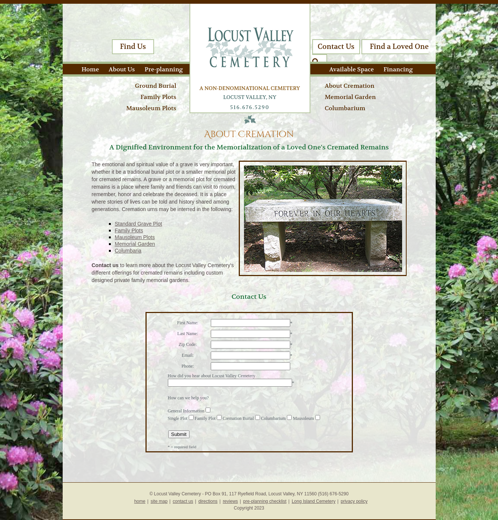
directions (207, 501)
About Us (122, 69)
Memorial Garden (350, 97)
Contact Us (336, 46)
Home (90, 69)
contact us (183, 501)
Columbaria (128, 251)
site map (159, 501)
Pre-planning (164, 69)
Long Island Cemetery (313, 501)
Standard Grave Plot (138, 224)
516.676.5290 (250, 107)
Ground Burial (155, 86)
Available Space (351, 69)
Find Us (133, 46)
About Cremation (350, 86)
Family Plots (158, 97)
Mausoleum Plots (151, 108)
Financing (398, 69)
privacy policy (354, 501)
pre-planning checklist (264, 501)
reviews (230, 501)
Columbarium (345, 108)
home (139, 501)
